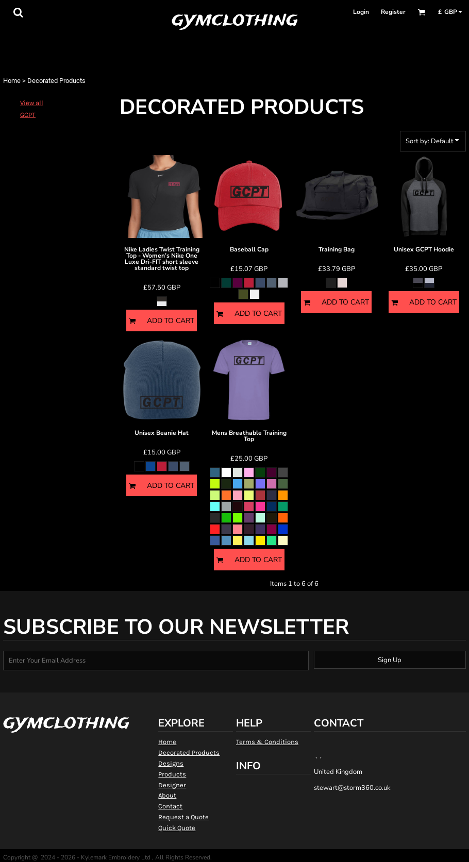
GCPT (28, 115)
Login (361, 12)
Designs (170, 763)
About (167, 795)
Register (393, 12)
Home (12, 80)
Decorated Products (189, 752)
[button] (18, 12)
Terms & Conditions (267, 742)
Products (172, 774)
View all (31, 103)
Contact (170, 806)
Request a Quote (183, 817)
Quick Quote (176, 828)
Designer (172, 785)
